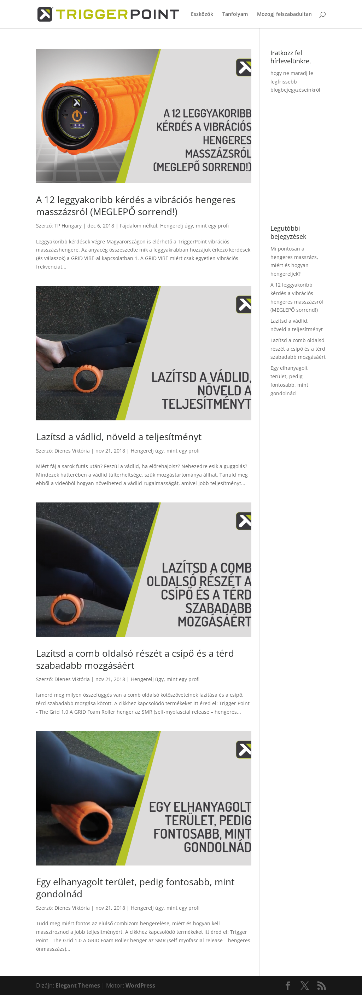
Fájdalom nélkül (138, 225)
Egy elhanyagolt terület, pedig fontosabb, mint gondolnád (135, 887)
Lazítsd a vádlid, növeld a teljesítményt (119, 436)
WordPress (140, 985)
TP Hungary (68, 225)
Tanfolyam (235, 14)
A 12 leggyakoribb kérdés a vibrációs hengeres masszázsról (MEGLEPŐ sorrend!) (135, 205)
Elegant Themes (78, 985)
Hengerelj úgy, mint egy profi (194, 225)
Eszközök (202, 14)
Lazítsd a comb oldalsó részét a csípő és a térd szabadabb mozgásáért (135, 659)
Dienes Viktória (72, 450)
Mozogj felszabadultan (284, 14)
